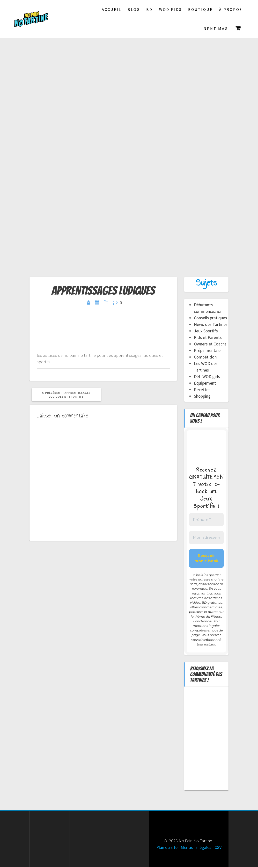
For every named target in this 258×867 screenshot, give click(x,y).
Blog (134, 9)
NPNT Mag (216, 28)
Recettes (202, 389)
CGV (217, 847)
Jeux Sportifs (206, 331)
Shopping (202, 396)
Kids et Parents (208, 337)
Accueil (111, 9)
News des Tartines (211, 324)
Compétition (205, 357)
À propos (230, 9)
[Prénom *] (206, 519)
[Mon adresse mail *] (206, 537)
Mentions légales (196, 847)
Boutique (200, 9)
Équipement (205, 383)
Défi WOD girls (207, 376)
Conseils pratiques (210, 318)
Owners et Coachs (210, 344)
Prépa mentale (207, 350)
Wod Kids (170, 9)
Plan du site (166, 847)
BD (149, 9)
